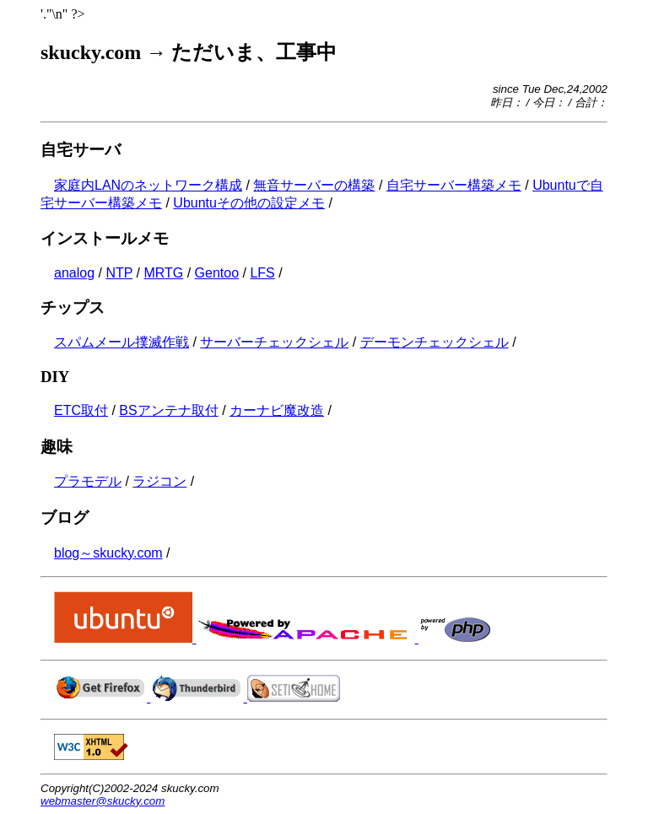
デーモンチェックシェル (434, 342)
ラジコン (159, 481)
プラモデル (88, 481)
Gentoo (217, 273)
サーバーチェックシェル (274, 342)
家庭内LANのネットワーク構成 (148, 185)
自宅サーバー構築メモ (453, 185)
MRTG (163, 273)
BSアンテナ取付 (168, 410)
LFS (262, 273)
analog (74, 273)
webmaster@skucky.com (102, 801)
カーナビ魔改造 (277, 410)
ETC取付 (81, 410)
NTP (118, 273)
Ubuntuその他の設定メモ (249, 203)
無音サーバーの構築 (314, 185)
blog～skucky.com (108, 553)
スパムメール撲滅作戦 (121, 342)
